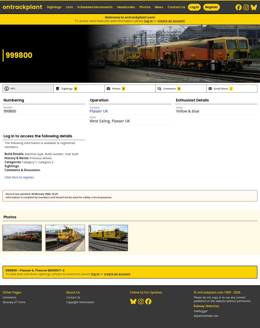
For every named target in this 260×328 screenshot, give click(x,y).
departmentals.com (206, 316)
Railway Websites (206, 306)
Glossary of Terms (14, 302)
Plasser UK (99, 111)
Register (211, 7)
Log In (194, 7)
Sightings (54, 7)
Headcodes (126, 7)
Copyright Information (80, 302)
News (159, 7)
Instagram (246, 7)
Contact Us (176, 7)
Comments (9, 297)
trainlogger (201, 311)
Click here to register (19, 177)
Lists (69, 7)
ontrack (22, 7)
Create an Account (171, 21)
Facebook (238, 7)
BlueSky (254, 7)
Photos (144, 7)
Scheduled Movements (95, 7)
